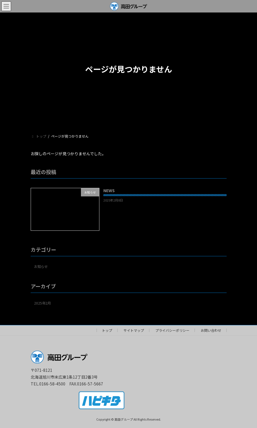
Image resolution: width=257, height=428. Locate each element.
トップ (107, 330)
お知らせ (41, 266)
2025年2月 (42, 302)
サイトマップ (134, 330)
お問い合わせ (211, 330)
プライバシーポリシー (172, 330)
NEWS (108, 190)
